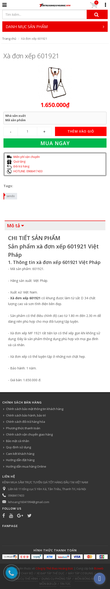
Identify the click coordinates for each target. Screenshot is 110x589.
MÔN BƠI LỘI (48, 584)
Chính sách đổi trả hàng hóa (25, 422)
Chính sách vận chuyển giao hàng (29, 434)
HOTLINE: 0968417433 (25, 171)
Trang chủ (9, 38)
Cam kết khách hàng (20, 454)
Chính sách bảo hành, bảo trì (26, 415)
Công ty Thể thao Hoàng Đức (54, 568)
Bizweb (99, 568)
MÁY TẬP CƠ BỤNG (80, 573)
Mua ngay (55, 143)
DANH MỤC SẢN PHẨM (55, 26)
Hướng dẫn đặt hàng (20, 460)
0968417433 (16, 495)
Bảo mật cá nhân (17, 441)
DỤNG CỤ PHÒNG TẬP (56, 579)
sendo (9, 195)
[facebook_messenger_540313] (99, 578)
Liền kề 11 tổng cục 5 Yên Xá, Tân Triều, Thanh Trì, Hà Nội (47, 489)
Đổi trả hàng (18, 166)
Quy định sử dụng (18, 447)
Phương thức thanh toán (23, 428)
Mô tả (13, 225)
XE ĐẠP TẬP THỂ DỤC (50, 573)
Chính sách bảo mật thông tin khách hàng (34, 409)
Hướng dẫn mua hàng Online (26, 466)
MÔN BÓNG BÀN (86, 579)
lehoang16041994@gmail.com (28, 502)
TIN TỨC (65, 584)
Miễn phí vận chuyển (23, 157)
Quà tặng (16, 161)
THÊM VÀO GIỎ (80, 131)
